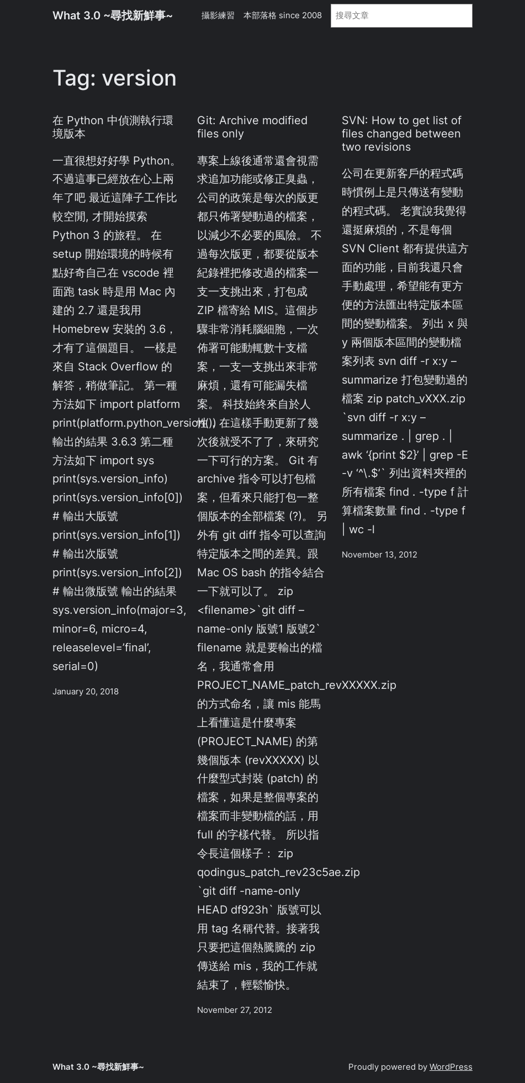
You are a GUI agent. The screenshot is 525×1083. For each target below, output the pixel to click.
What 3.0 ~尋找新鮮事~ (112, 15)
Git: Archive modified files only (252, 127)
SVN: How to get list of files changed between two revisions (402, 133)
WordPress (451, 1067)
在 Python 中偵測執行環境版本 (112, 127)
